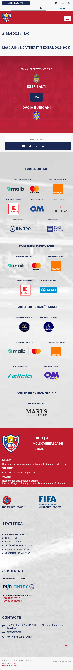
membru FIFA (45, 507)
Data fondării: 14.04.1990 (17, 534)
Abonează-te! (16, 3)
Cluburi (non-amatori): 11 (17, 549)
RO (62, 8)
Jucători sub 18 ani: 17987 (18, 553)
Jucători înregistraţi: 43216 (19, 546)
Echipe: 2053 (11, 538)
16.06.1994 (57, 507)
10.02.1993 (22, 507)
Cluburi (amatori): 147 (16, 542)
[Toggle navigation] (67, 18)
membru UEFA (8, 507)
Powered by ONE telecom (62, 661)
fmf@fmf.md (14, 631)
